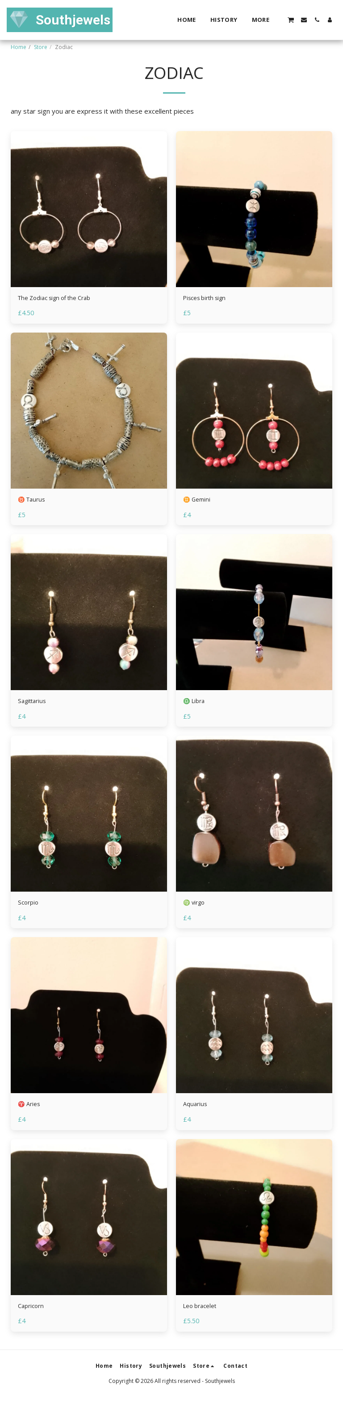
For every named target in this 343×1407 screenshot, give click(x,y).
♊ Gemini (198, 502)
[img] (89, 209)
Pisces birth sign (208, 299)
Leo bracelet (202, 1314)
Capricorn (32, 1314)
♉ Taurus (34, 502)
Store (40, 47)
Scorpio (29, 908)
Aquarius (196, 1111)
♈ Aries (31, 1111)
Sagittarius (34, 705)
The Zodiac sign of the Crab (60, 299)
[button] (290, 19)
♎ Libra (196, 705)
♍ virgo (196, 908)
